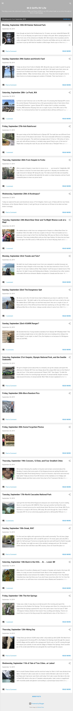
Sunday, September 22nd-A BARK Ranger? (20, 323)
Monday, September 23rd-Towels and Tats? (21, 256)
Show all (67, 19)
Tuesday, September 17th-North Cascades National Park (26, 494)
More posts (36, 696)
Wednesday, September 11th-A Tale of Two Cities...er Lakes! (28, 663)
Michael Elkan (40, 707)
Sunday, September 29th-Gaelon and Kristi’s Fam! (23, 59)
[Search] (70, 4)
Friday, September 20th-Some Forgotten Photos (23, 427)
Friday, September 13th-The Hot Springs (19, 596)
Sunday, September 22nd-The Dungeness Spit (22, 290)
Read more (66, 51)
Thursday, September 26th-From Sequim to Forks (23, 160)
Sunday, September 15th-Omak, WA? (18, 528)
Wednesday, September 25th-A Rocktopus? (21, 194)
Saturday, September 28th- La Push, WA (19, 92)
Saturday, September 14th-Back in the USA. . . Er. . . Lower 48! (28, 562)
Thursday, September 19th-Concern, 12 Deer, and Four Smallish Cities (32, 461)
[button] (69, 25)
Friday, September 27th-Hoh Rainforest (19, 126)
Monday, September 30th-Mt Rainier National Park (24, 25)
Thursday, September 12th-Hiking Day (18, 629)
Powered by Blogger (36, 703)
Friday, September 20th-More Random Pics (21, 393)
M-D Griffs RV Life (36, 8)
